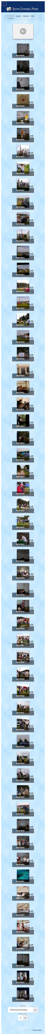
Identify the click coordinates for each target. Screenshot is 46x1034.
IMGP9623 (20, 426)
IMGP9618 (20, 342)
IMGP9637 (20, 645)
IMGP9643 (20, 746)
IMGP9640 (20, 696)
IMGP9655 (20, 949)
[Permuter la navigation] (4, 4)
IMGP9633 (20, 578)
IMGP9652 (20, 898)
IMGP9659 (20, 982)
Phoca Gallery (37, 1030)
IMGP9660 (20, 999)
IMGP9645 (20, 780)
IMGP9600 (20, 173)
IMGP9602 (20, 190)
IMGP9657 (20, 966)
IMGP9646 (20, 797)
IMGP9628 (20, 494)
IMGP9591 (20, 89)
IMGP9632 (20, 561)
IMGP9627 (20, 477)
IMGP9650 (20, 864)
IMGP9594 (20, 123)
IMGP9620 (20, 376)
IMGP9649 (20, 848)
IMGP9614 (20, 275)
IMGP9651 (20, 881)
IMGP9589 (20, 55)
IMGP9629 (20, 511)
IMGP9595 (20, 140)
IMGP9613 (20, 258)
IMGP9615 (20, 291)
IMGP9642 (20, 730)
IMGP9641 (20, 713)
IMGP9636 (20, 628)
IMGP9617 (20, 325)
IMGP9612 (20, 241)
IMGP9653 (20, 915)
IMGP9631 (20, 544)
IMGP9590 (20, 72)
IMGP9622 (20, 409)
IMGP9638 (20, 662)
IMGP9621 (20, 393)
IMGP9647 (20, 814)
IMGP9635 (20, 612)
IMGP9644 (20, 763)
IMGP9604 (20, 207)
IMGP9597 (20, 157)
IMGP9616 (20, 308)
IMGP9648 (20, 831)
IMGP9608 (20, 224)
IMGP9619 (20, 359)
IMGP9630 (20, 527)
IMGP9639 (20, 679)
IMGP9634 (20, 595)
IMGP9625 (20, 460)
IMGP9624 (20, 443)
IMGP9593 (20, 106)
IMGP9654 (20, 932)
